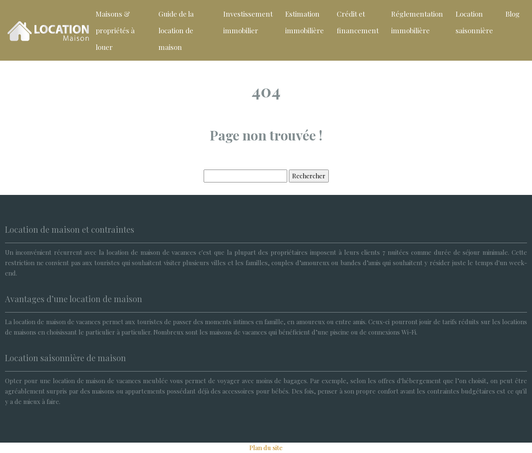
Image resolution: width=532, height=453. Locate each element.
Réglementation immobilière (417, 22)
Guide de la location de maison (176, 30)
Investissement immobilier (248, 22)
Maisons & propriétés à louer (115, 30)
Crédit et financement (358, 22)
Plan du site (266, 447)
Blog (512, 13)
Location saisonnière (474, 22)
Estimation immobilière (304, 22)
